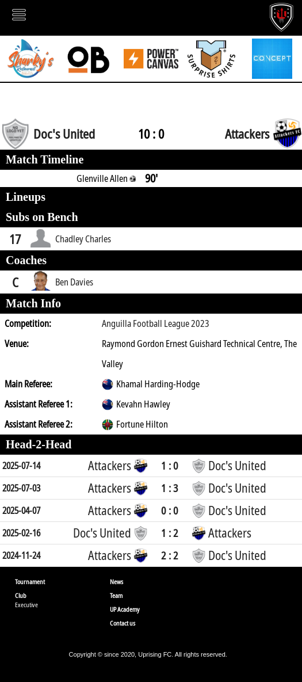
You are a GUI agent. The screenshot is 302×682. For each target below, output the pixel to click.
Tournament (30, 581)
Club (20, 595)
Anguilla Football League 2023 (155, 323)
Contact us (122, 623)
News (116, 581)
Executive (26, 604)
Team (116, 595)
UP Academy (125, 609)
